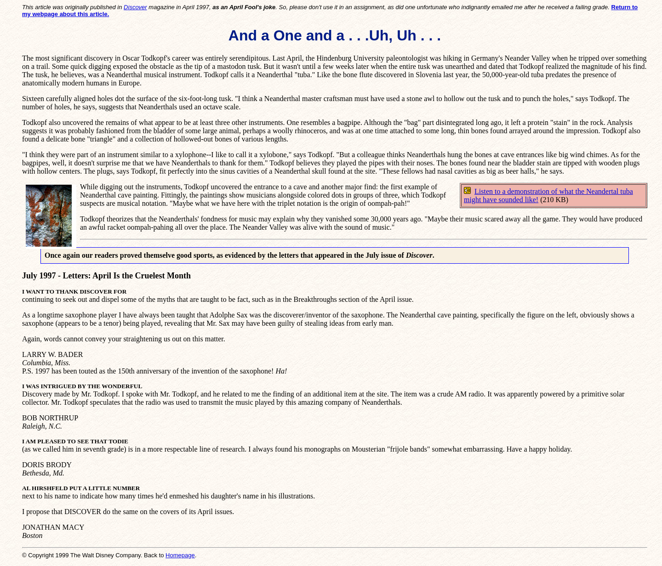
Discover (135, 7)
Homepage (180, 555)
